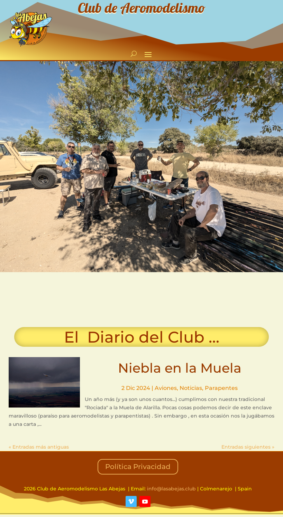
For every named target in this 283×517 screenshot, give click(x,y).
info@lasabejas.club (171, 489)
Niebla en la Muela (179, 368)
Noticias (191, 388)
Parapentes (221, 388)
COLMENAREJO (141, 300)
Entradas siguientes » (247, 447)
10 (165, 259)
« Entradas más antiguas (39, 447)
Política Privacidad (138, 466)
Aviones (166, 388)
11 (171, 259)
